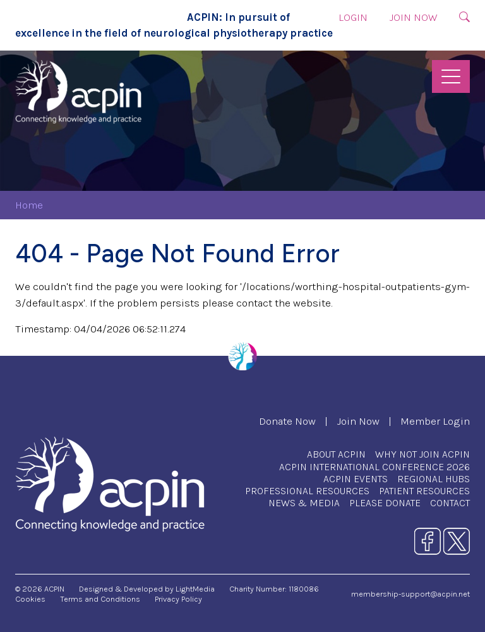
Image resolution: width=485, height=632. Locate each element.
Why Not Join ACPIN (422, 454)
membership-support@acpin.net (410, 594)
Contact (450, 503)
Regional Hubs (433, 479)
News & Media (304, 503)
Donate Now (287, 421)
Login (353, 17)
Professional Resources (307, 491)
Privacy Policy (178, 599)
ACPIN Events (355, 479)
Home (29, 205)
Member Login (435, 421)
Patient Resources (424, 491)
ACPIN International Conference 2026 (374, 467)
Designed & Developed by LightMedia (147, 588)
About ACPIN (336, 454)
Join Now (413, 17)
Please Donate (385, 503)
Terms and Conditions (100, 599)
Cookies (30, 599)
